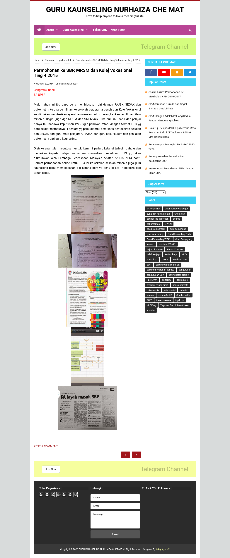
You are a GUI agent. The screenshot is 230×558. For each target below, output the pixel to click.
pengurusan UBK (155, 274)
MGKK (164, 259)
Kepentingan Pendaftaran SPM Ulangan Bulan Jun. (171, 170)
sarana (150, 295)
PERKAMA (152, 279)
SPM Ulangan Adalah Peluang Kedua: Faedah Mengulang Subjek (170, 118)
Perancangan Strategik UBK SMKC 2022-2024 (172, 146)
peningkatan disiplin (178, 274)
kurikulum (152, 259)
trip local (179, 300)
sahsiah (184, 290)
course (176, 218)
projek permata (180, 285)
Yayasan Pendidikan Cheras (175, 305)
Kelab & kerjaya (175, 249)
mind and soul (180, 259)
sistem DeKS (165, 295)
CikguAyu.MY (163, 549)
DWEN (168, 224)
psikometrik (72, 83)
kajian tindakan (155, 249)
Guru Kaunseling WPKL (159, 239)
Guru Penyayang (183, 239)
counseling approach (157, 218)
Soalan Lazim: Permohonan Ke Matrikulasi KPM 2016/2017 (166, 94)
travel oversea (163, 300)
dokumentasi (153, 224)
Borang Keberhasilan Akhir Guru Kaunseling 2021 (167, 158)
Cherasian (61, 83)
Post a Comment (46, 446)
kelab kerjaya (154, 254)
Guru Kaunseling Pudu (179, 234)
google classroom (156, 229)
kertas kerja (171, 254)
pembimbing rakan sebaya (160, 269)
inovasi (150, 244)
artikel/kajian (153, 208)
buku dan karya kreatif (158, 213)
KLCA (185, 254)
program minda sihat (157, 285)
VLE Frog (151, 305)
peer (149, 264)
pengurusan (185, 269)
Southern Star (183, 295)
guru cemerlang (178, 229)
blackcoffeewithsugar (176, 208)
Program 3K (182, 279)
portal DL (166, 279)
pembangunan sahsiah (168, 264)
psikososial (169, 290)
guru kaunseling (155, 234)
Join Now (50, 46)
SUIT (149, 300)
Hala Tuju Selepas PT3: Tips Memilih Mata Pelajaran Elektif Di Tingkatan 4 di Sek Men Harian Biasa (172, 132)
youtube (151, 310)
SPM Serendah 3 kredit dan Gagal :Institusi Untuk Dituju (168, 106)
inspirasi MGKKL (167, 244)
